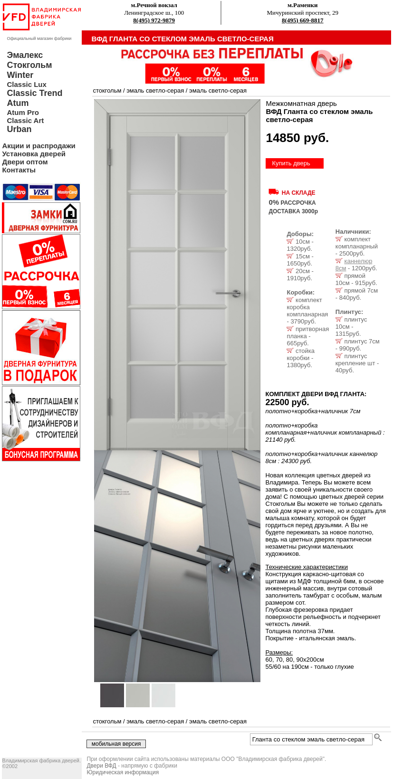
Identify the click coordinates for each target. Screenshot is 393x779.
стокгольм (107, 90)
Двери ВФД (101, 765)
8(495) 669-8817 (303, 20)
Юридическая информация (122, 772)
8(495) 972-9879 (154, 20)
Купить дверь (291, 163)
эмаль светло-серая (155, 90)
